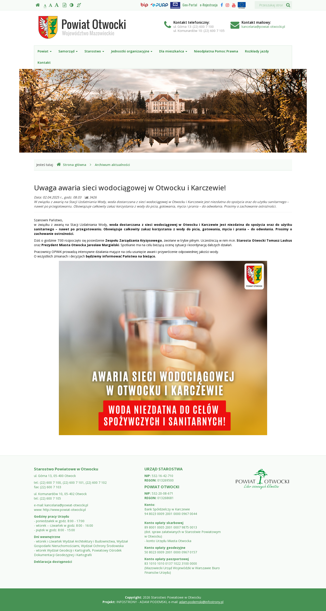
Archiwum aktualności (112, 165)
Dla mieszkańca (173, 51)
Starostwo (94, 51)
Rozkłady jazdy (257, 51)
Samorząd (68, 51)
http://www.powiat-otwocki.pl (64, 509)
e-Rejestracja (209, 4)
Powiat (45, 51)
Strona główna (71, 165)
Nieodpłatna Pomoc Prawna (216, 51)
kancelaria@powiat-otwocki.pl (263, 26)
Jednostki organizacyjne (131, 51)
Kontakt (44, 62)
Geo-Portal (189, 4)
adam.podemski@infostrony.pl (201, 602)
